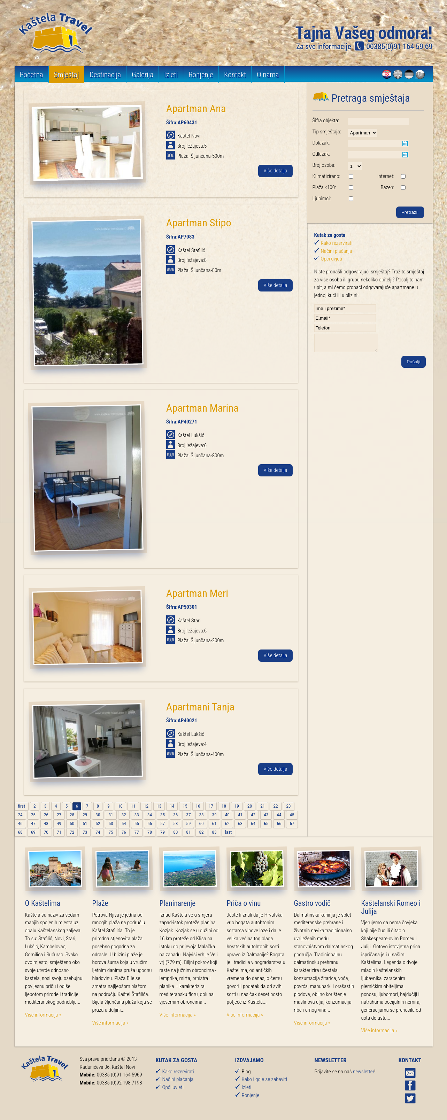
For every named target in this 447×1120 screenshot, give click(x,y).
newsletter (363, 1071)
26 (46, 814)
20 (249, 806)
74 (97, 832)
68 (20, 832)
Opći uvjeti (331, 259)
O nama (269, 74)
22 (275, 806)
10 (120, 806)
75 (110, 832)
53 (110, 823)
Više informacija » (43, 1015)
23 (288, 806)
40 (227, 814)
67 (292, 823)
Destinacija (106, 74)
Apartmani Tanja (200, 707)
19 (236, 806)
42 (253, 814)
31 (110, 814)
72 (72, 832)
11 (133, 806)
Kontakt (236, 74)
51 (85, 823)
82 (201, 832)
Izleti (171, 74)
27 (59, 814)
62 (227, 823)
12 (146, 806)
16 (198, 806)
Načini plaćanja (336, 251)
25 (33, 814)
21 (262, 806)
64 (253, 823)
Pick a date (405, 143)
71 (59, 832)
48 (46, 823)
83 (214, 832)
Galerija (143, 74)
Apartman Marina (202, 408)
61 (214, 823)
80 (175, 832)
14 (172, 806)
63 (240, 823)
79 (162, 832)
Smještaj (66, 74)
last (228, 832)
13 (159, 806)
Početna (32, 74)
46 (20, 823)
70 (46, 832)
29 (85, 814)
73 (85, 832)
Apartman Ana (196, 108)
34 (149, 814)
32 (124, 814)
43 (266, 814)
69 (33, 832)
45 (292, 814)
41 (240, 814)
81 (188, 832)
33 (136, 814)
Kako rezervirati (337, 243)
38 (201, 814)
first (21, 806)
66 (279, 823)
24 (20, 814)
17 (211, 806)
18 (224, 806)
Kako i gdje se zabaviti (264, 1079)
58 (175, 823)
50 (72, 823)
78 (149, 832)
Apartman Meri (197, 593)
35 (162, 814)
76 (124, 832)
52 (97, 823)
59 (188, 823)
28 (72, 814)
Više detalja (275, 171)
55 (136, 823)
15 (185, 806)
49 (59, 823)
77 (136, 832)
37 (188, 814)
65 (266, 823)
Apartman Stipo (198, 223)
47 (33, 823)
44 (279, 814)
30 (97, 814)
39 (214, 814)
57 (162, 823)
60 (201, 823)
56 (149, 823)
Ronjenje (201, 74)
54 (124, 823)
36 (175, 814)
